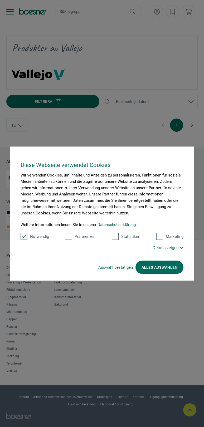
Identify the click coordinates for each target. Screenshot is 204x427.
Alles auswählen (159, 267)
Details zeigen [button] (168, 247)
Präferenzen (80, 236)
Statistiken (126, 236)
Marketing (169, 236)
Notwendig (35, 236)
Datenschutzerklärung (117, 224)
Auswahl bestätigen (115, 267)
